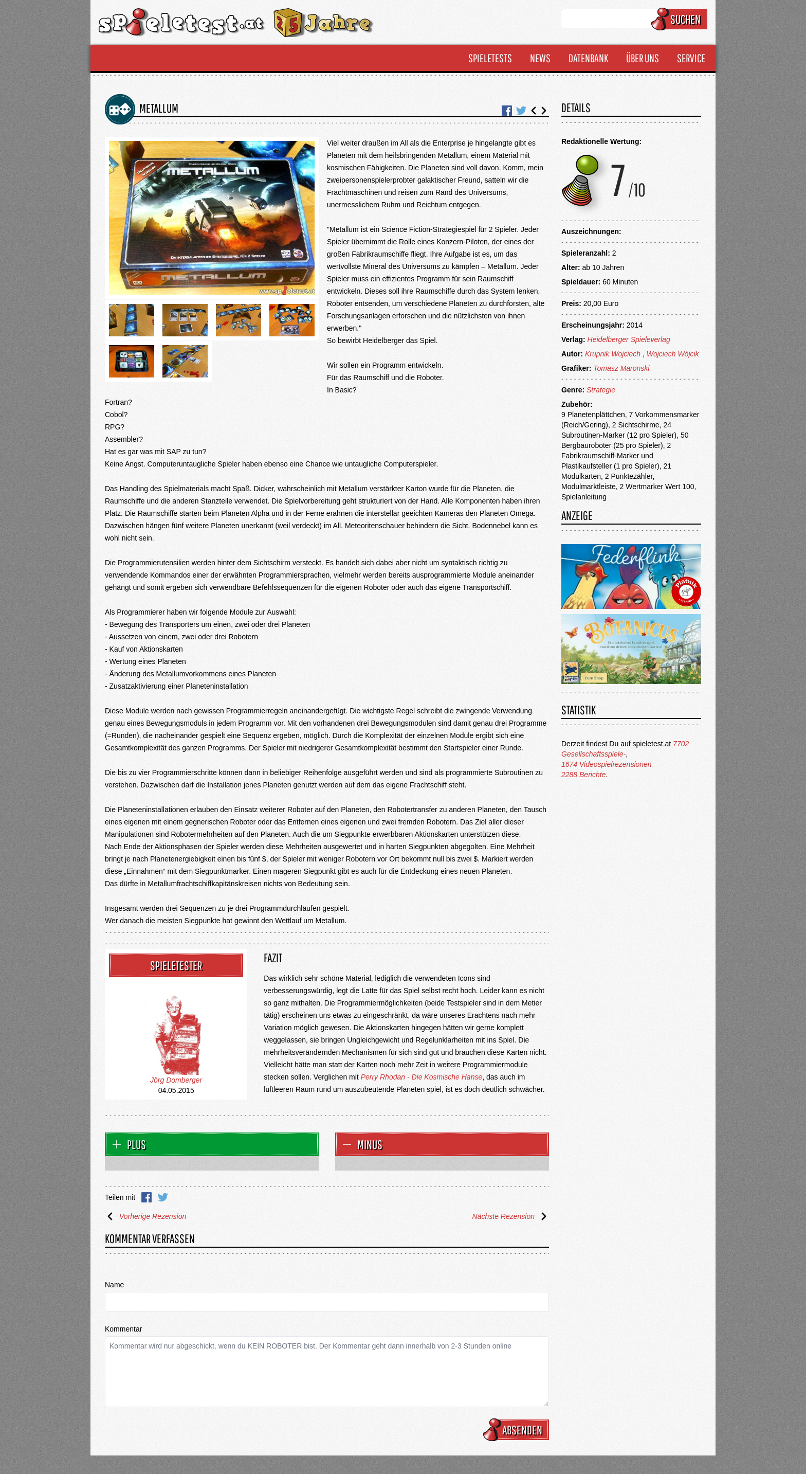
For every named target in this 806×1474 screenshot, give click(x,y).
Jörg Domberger (176, 1080)
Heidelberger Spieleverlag (629, 339)
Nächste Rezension (510, 1216)
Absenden (517, 1430)
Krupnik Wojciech (614, 354)
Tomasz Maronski (621, 368)
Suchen (681, 19)
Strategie (601, 390)
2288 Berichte (583, 774)
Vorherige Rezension (145, 1216)
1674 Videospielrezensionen (606, 764)
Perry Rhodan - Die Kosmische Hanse (422, 1077)
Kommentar (123, 1329)
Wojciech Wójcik (673, 354)
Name (114, 1285)
